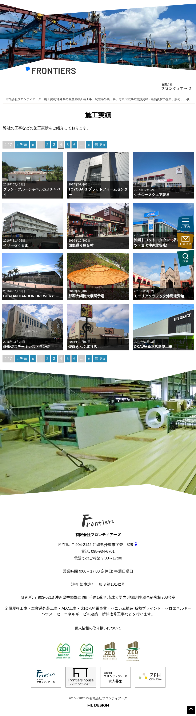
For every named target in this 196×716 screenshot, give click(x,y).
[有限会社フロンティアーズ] (50, 71)
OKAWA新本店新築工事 (153, 347)
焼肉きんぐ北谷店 (82, 347)
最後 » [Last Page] (100, 145)
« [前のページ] (33, 145)
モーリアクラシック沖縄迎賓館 (159, 296)
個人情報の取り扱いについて (98, 628)
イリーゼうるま (15, 245)
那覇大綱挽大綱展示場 (86, 296)
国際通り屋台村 (80, 245)
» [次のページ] (89, 145)
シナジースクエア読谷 (152, 195)
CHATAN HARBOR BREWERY (28, 296)
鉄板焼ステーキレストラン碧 (26, 347)
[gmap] (136, 545)
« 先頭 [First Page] (21, 145)
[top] (191, 710)
